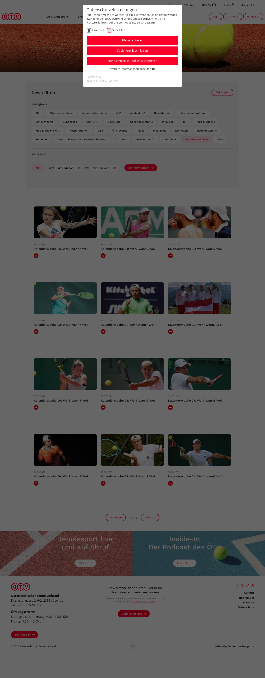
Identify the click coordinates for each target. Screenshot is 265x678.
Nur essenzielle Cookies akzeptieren (132, 61)
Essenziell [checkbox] (98, 30)
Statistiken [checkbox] (119, 30)
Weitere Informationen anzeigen (132, 69)
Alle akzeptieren (132, 40)
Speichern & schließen (132, 50)
